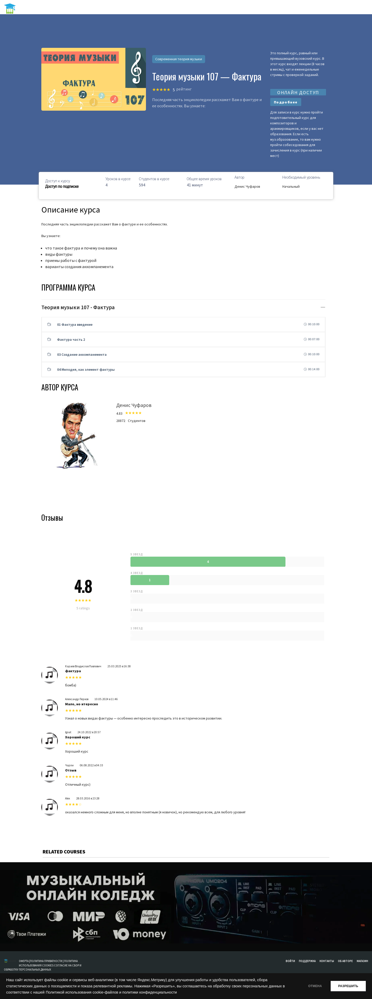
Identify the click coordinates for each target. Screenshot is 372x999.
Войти (290, 961)
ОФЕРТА (24, 961)
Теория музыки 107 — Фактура (206, 76)
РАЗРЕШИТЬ (347, 986)
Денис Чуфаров (247, 186)
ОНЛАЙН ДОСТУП (298, 92)
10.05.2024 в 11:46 (106, 699)
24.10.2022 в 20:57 (89, 732)
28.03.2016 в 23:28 (87, 798)
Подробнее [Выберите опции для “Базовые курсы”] (286, 102)
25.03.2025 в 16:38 (119, 666)
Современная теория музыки (178, 59)
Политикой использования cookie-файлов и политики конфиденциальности (114, 992)
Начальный (291, 186)
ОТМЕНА (311, 986)
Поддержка (307, 961)
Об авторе (345, 961)
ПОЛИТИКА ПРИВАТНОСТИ (46, 961)
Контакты (327, 961)
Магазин (362, 961)
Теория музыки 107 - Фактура (78, 307)
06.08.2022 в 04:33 (91, 765)
